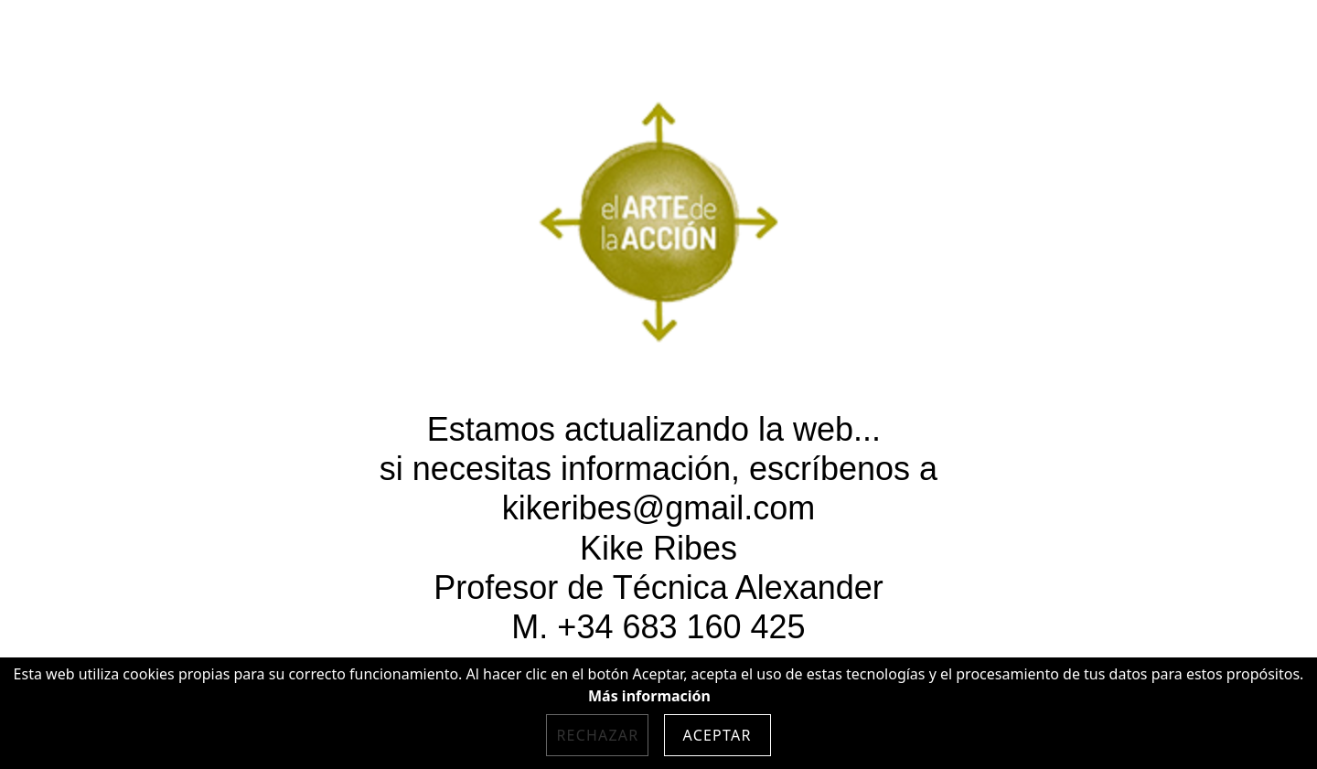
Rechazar (597, 735)
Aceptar (717, 735)
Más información (649, 696)
